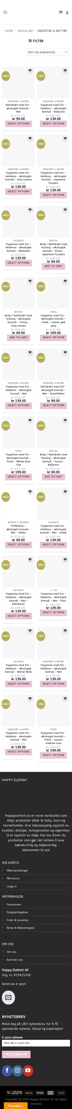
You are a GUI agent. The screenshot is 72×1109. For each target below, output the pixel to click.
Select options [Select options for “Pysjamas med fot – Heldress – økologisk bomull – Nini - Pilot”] (54, 612)
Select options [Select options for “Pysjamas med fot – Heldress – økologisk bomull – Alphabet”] (18, 262)
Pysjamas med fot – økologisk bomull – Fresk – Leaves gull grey (53, 320)
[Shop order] (47, 52)
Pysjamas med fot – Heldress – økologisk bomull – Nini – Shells (53, 529)
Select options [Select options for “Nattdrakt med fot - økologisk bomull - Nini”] (18, 123)
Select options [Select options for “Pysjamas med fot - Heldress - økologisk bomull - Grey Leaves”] (18, 191)
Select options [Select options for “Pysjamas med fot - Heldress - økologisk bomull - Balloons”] (54, 123)
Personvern (14, 904)
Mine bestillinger (17, 870)
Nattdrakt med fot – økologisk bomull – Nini (18, 108)
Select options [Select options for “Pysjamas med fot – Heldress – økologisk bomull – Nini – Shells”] (54, 544)
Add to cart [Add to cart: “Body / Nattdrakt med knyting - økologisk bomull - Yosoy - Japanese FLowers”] (54, 266)
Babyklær (25, 31)
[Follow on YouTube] (28, 1070)
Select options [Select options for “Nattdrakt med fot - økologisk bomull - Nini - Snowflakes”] (54, 405)
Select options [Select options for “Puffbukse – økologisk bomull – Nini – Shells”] (18, 544)
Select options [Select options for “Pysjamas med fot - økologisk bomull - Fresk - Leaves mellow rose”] (54, 755)
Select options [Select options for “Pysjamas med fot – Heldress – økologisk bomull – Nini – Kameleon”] (18, 615)
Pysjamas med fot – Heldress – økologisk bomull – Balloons (53, 108)
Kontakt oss (15, 960)
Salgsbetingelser (17, 912)
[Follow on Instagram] (17, 1070)
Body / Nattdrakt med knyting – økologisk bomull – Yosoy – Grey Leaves (18, 320)
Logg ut (12, 886)
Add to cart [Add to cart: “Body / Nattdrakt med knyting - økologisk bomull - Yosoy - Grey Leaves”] (19, 337)
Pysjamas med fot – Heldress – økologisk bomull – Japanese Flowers (53, 178)
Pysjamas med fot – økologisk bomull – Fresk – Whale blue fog (18, 459)
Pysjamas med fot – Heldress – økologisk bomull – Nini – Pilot (53, 597)
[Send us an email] (8, 998)
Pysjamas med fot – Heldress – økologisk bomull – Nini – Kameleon (18, 599)
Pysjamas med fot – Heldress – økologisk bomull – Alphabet (18, 247)
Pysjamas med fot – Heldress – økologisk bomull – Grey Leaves (18, 176)
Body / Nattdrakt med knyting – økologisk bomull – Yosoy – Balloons (53, 459)
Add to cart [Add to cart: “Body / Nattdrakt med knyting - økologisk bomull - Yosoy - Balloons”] (54, 476)
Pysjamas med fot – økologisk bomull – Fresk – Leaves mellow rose (53, 738)
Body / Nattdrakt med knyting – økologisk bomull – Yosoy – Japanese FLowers (53, 249)
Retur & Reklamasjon (20, 928)
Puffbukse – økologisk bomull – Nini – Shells (19, 529)
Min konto (13, 878)
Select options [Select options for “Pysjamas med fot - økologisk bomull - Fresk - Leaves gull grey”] (54, 337)
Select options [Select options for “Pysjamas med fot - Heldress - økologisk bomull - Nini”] (18, 405)
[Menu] (5, 12)
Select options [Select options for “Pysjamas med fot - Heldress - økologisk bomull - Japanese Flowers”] (54, 195)
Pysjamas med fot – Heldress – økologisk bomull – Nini (18, 390)
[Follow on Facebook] (7, 1070)
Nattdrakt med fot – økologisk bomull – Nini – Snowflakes (53, 390)
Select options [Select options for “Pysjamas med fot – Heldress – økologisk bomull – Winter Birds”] (18, 683)
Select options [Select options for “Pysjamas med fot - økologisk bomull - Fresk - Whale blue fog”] (18, 476)
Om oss (12, 952)
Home (9, 31)
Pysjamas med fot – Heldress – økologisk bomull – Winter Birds (18, 668)
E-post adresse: (36, 1041)
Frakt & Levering (17, 920)
